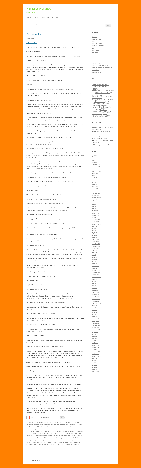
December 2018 (96, 217)
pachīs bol (45, 435)
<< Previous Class (31, 43)
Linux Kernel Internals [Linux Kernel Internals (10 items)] (99, 105)
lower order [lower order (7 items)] (95, 107)
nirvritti (67, 433)
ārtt (38, 424)
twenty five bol (60, 442)
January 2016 (95, 294)
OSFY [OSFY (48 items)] (103, 109)
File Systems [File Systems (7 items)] (108, 96)
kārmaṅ (36, 431)
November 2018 (96, 219)
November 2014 (96, 325)
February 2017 (95, 266)
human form (75, 429)
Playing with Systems (39, 8)
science (28, 440)
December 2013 (96, 349)
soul (65, 440)
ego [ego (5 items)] (96, 94)
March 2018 (95, 237)
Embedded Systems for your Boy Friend (102, 68)
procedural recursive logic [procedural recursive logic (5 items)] (104, 111)
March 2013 (95, 369)
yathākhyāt (47, 444)
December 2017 (96, 244)
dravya (74, 427)
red (34, 438)
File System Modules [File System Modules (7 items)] (98, 96)
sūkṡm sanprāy (30, 442)
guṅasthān (63, 429)
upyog (72, 442)
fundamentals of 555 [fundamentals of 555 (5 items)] (97, 98)
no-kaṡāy (71, 433)
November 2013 (96, 352)
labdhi (65, 431)
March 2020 (95, 184)
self (37, 440)
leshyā (69, 431)
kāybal (54, 431)
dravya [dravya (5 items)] (93, 94)
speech (74, 440)
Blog (36, 17)
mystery (62, 433)
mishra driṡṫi (37, 433)
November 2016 (96, 272)
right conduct (39, 438)
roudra (52, 438)
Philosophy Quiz (34, 34)
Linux (93, 41)
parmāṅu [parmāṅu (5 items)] (109, 110)
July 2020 (94, 175)
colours (53, 427)
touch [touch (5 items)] (106, 116)
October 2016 (95, 274)
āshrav (41, 424)
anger (35, 424)
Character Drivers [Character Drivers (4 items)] (110, 90)
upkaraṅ (67, 442)
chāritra (38, 427)
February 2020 (95, 186)
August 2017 (95, 252)
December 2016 (96, 270)
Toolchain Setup (96, 63)
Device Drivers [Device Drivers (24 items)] (102, 92)
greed (57, 429)
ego (35, 429)
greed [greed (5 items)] (108, 99)
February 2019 (95, 213)
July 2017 (94, 255)
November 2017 (96, 246)
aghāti (63, 422)
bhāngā (59, 424)
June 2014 (94, 336)
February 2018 (95, 239)
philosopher (67, 435)
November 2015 (96, 299)
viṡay (31, 444)
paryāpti (60, 435)
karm (32, 431)
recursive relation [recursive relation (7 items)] (97, 114)
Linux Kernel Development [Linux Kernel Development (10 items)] (101, 103)
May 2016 (94, 286)
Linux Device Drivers (97, 43)
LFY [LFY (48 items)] (96, 101)
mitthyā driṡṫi (45, 433)
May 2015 (94, 312)
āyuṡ (48, 424)
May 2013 (94, 365)
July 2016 (94, 281)
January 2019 (95, 215)
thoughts (48, 442)
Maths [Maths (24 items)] (102, 106)
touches (53, 442)
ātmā (45, 424)
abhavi (54, 422)
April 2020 (94, 182)
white (35, 444)
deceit (62, 427)
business (33, 427)
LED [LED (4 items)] (92, 102)
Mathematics (95, 50)
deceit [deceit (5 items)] (93, 93)
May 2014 (94, 338)
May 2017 (94, 259)
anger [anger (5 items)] (108, 82)
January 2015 (95, 321)
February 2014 (95, 345)
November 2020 (96, 167)
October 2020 (95, 169)
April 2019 (94, 208)
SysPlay (28, 17)
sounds (69, 440)
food (48, 429)
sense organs (42, 440)
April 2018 (94, 235)
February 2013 (95, 371)
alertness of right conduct (72, 422)
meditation (80, 431)
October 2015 (95, 301)
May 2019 (94, 206)
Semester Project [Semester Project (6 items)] (96, 115)
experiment (40, 429)
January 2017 (95, 268)
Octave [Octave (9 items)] (97, 110)
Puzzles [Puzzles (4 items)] (93, 112)
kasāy (50, 431)
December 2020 (96, 164)
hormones (69, 429)
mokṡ (57, 433)
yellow (52, 444)
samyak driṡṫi (62, 438)
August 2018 (95, 226)
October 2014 (95, 327)
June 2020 (94, 178)
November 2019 (96, 193)
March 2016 (95, 290)
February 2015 (95, 319)
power (28, 438)
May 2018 (94, 233)
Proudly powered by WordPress (34, 460)
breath (28, 427)
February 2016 (95, 292)
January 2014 (95, 347)
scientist (33, 440)
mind (32, 433)
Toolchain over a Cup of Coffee (100, 65)
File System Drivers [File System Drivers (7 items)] (97, 95)
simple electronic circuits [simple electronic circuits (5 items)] (107, 115)
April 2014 (94, 341)
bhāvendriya (64, 424)
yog (56, 444)
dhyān (70, 427)
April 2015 (94, 314)
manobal (73, 431)
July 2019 (94, 202)
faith (45, 429)
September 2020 (96, 171)
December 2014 (96, 323)
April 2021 (94, 156)
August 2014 (95, 332)
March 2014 (95, 343)
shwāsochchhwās (55, 440)
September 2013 (96, 356)
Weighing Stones (96, 72)
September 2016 (96, 277)
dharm (66, 427)
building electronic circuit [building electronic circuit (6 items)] (98, 90)
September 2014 (96, 330)
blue (77, 424)
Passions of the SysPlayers (50, 17)
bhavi (70, 424)
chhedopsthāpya (45, 427)
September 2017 (96, 250)
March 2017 (95, 263)
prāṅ (31, 438)
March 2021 (95, 158)
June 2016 (94, 283)
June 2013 (94, 363)
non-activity (78, 433)
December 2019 (96, 191)
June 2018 (94, 230)
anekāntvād (29, 424)
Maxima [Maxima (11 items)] (109, 107)
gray (54, 429)
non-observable (30, 435)
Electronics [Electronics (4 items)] (109, 94)
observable (39, 435)
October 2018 (95, 222)
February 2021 (95, 160)
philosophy (74, 435)
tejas (44, 442)
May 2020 (94, 180)
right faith (46, 438)
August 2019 (95, 200)
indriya (28, 431)
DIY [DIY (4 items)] (111, 92)
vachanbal (77, 442)
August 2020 (95, 173)
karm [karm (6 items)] (111, 99)
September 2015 (96, 303)
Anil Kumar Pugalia (74, 444)
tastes (37, 442)
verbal (28, 444)
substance (79, 440)
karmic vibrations (43, 431)
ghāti (51, 429)
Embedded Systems (97, 39)
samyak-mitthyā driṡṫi (73, 438)
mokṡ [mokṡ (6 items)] (93, 110)
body (80, 424)
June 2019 (94, 204)
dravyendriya (30, 429)
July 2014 (94, 334)
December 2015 (96, 297)
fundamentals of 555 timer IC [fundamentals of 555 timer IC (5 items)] (99, 99)
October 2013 (95, 354)
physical (79, 435)
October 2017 (95, 248)
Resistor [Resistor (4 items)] (105, 114)
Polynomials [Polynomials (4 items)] (94, 111)
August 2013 (95, 358)
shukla (48, 440)
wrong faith (40, 444)
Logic (93, 48)
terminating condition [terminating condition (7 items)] (98, 116)
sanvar (81, 438)
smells (62, 440)
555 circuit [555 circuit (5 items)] (94, 82)
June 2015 (94, 310)
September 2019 (96, 197)
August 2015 (95, 305)
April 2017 (94, 261)
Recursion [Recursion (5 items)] (98, 112)
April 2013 (94, 367)
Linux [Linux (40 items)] (101, 101)
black (73, 424)
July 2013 (94, 360)
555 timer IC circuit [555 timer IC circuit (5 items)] (102, 82)
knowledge (60, 431)
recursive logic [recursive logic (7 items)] (105, 112)
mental (28, 433)
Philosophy (43, 422)
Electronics (94, 37)
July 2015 (94, 308)
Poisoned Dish (95, 70)
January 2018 (95, 241)
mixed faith (52, 433)
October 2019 (95, 195)
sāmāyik (56, 438)
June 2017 (94, 257)
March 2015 (95, 316)
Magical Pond (107, 145)
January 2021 (95, 162)
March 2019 (95, 211)
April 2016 (94, 288)
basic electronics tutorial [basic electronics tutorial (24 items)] (100, 87)
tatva (40, 442)
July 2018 (94, 228)
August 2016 (95, 279)
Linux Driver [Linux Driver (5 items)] (108, 102)
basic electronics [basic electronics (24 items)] (100, 84)
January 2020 (95, 189)
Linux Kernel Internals (98, 45)
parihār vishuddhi (53, 435)
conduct (57, 427)
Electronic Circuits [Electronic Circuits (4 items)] (102, 94)
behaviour (53, 424)
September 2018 (96, 224)
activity (59, 422)
